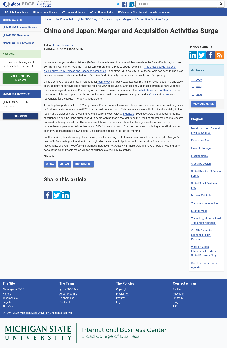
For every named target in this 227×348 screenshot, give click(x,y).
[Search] (176, 4)
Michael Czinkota (201, 195)
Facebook (178, 293)
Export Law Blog (200, 140)
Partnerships (66, 298)
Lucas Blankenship (64, 45)
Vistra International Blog (205, 203)
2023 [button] (196, 95)
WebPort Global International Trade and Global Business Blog (204, 251)
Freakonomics (199, 155)
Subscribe (20, 116)
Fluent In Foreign (201, 148)
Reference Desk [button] (45, 12)
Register (7, 302)
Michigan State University (35, 312)
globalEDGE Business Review (20, 27)
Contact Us (65, 302)
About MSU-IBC (68, 293)
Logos (119, 302)
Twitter (177, 289)
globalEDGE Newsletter (16, 35)
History (7, 293)
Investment (83, 164)
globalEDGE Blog (12, 19)
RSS (175, 306)
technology (103, 81)
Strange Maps (199, 210)
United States (145, 90)
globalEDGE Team (69, 289)
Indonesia (129, 113)
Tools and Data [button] (73, 12)
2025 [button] (196, 80)
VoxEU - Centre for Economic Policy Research (201, 235)
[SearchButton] (220, 4)
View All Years (203, 103)
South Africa (166, 90)
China (152, 94)
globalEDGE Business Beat (18, 43)
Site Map (8, 306)
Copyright (121, 289)
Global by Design (201, 163)
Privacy (120, 298)
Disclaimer (122, 293)
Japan (165, 94)
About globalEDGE (13, 289)
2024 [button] (196, 87)
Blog (175, 302)
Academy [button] (145, 12)
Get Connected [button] (101, 12)
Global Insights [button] (16, 12)
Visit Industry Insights (20, 78)
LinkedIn (178, 298)
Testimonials (10, 298)
